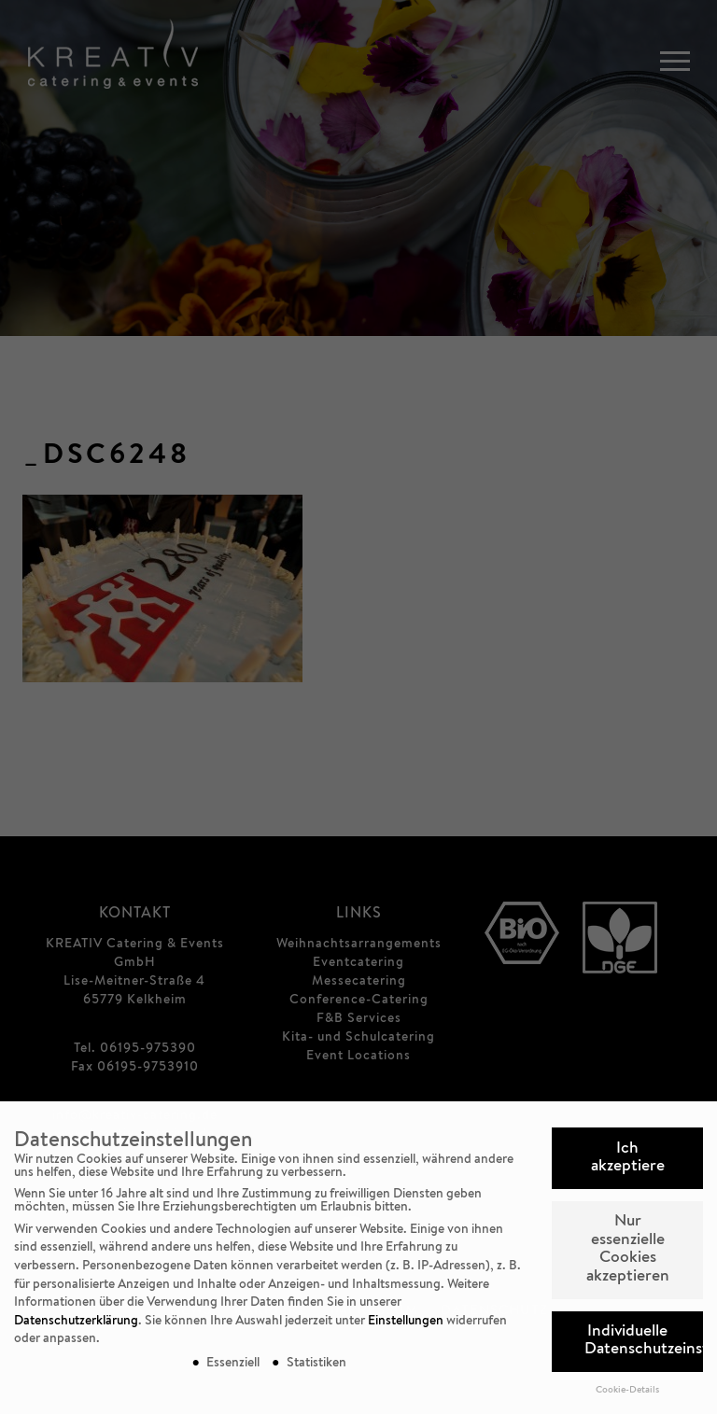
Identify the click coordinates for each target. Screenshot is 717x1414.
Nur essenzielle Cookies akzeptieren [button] (627, 1249)
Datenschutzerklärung (76, 1321)
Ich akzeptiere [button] (628, 1158)
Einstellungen (405, 1321)
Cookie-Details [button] (627, 1390)
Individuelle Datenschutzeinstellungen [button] (643, 1341)
